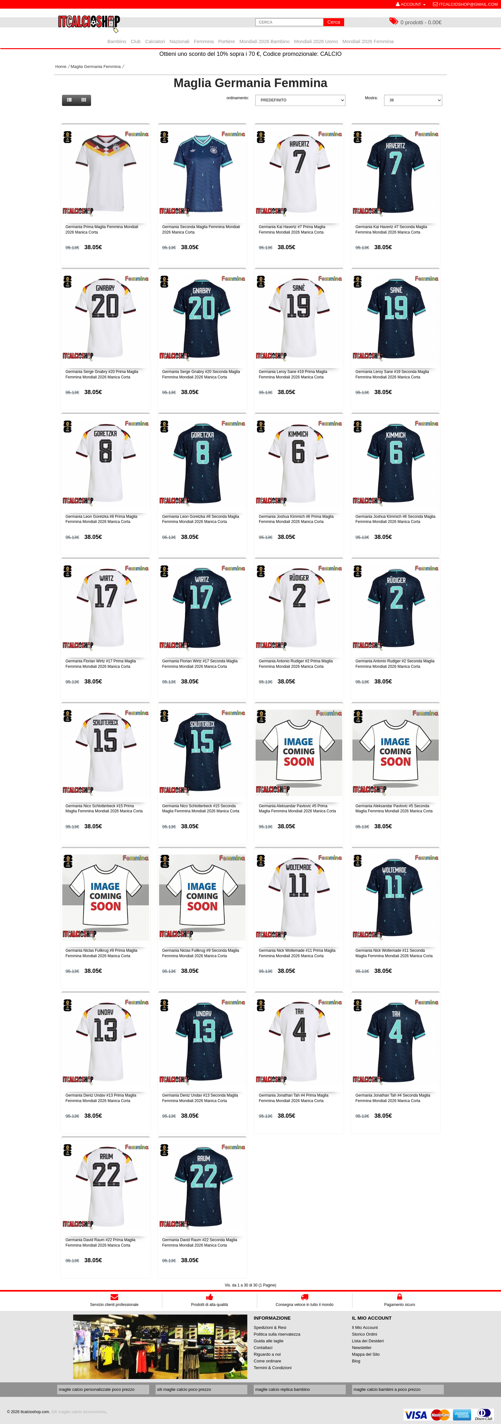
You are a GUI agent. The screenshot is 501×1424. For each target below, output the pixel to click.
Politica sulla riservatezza (277, 1334)
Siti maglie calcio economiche (78, 1411)
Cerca (333, 22)
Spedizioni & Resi (270, 1327)
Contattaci (263, 1347)
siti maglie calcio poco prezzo (184, 1389)
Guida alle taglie (268, 1340)
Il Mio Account (365, 1327)
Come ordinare (267, 1361)
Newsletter (362, 1347)
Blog (356, 1361)
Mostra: (371, 98)
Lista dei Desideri (368, 1340)
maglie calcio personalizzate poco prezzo (97, 1389)
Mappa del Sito (366, 1354)
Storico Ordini (364, 1334)
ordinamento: (238, 98)
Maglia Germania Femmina (96, 66)
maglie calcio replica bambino (282, 1389)
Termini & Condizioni (273, 1367)
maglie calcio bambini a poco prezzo (387, 1389)
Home (60, 66)
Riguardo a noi (267, 1354)
